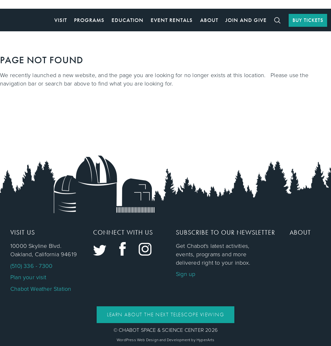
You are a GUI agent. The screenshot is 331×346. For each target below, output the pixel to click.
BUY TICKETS (308, 20)
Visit (60, 20)
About (209, 20)
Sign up (185, 274)
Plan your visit (28, 277)
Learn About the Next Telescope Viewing (165, 314)
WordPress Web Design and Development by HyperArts (165, 340)
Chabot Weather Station (40, 288)
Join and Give (246, 20)
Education (128, 20)
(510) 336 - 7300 (31, 266)
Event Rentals (172, 20)
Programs (89, 20)
